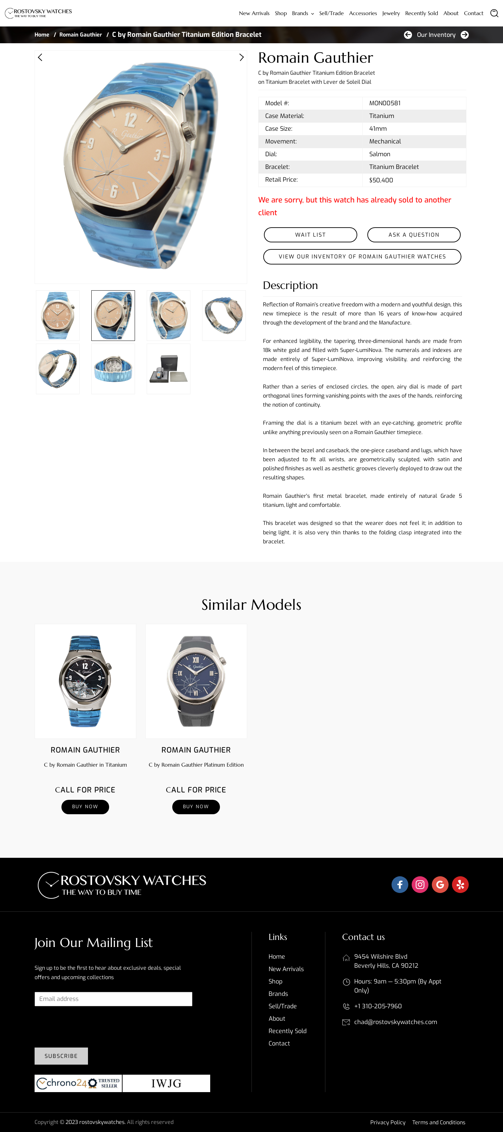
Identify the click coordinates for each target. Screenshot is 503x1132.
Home (42, 34)
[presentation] (86, 1029)
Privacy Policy (388, 1122)
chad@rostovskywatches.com (395, 1022)
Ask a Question (414, 234)
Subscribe (61, 1056)
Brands (300, 13)
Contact (474, 13)
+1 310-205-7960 (378, 1006)
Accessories (363, 13)
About (451, 13)
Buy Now (85, 806)
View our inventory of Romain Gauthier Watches (362, 256)
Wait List (310, 234)
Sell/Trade (331, 13)
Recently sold (421, 13)
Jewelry (391, 13)
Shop (281, 13)
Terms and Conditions (438, 1122)
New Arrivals (254, 13)
